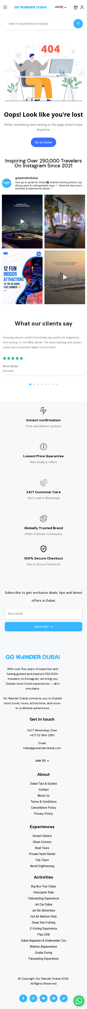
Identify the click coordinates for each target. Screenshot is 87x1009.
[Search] (78, 23)
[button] (76, 7)
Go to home (43, 142)
